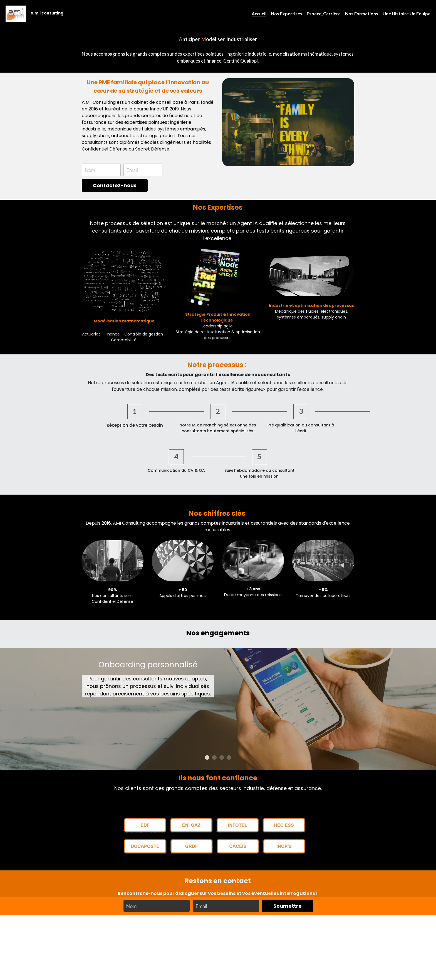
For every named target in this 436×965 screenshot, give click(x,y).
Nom (90, 170)
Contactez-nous (115, 185)
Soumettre (287, 872)
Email (132, 170)
